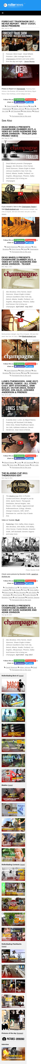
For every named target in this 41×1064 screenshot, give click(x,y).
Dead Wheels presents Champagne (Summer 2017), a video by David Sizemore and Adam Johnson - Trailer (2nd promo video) (19, 131)
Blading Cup (13, 496)
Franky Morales (30, 595)
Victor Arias (13, 465)
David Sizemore (12, 247)
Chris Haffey (34, 590)
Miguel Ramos (9, 462)
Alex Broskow (32, 109)
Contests (5, 590)
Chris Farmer (16, 249)
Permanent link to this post (21, 116)
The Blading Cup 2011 (28, 587)
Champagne (10, 59)
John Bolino (32, 592)
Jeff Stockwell (16, 111)
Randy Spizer (25, 465)
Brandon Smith (7, 597)
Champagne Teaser (29, 207)
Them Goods (11, 106)
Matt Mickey (27, 111)
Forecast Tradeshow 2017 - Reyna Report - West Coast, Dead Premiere (19, 23)
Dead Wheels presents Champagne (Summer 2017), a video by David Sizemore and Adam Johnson (19, 608)
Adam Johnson (19, 109)
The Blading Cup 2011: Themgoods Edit (15, 474)
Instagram (31, 99)
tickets (4, 214)
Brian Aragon (9, 592)
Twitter (30, 102)
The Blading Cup (11, 587)
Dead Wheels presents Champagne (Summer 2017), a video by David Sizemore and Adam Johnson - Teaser (19, 260)
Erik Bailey (7, 595)
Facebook (20, 102)
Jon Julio (5, 111)
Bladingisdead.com (12, 209)
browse (20, 1033)
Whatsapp (20, 99)
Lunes (19, 462)
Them (25, 590)
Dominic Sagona (33, 597)
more (21, 676)
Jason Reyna (29, 61)
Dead (32, 106)
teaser (9, 166)
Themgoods (20, 89)
